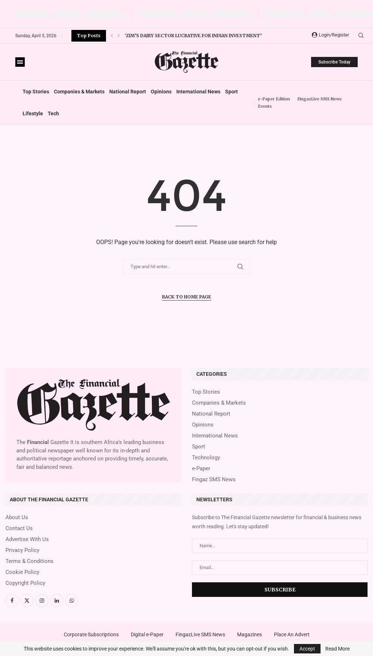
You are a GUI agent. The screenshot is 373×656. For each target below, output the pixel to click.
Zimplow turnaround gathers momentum (179, 35)
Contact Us (19, 528)
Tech (53, 113)
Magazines (249, 634)
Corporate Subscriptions (91, 634)
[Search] (361, 36)
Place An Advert (292, 634)
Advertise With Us (27, 539)
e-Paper (201, 468)
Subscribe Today (334, 62)
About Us (16, 517)
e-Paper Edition (274, 98)
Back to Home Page (186, 297)
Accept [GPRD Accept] (307, 649)
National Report (127, 91)
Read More (337, 648)
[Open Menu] (20, 62)
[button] (112, 36)
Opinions (161, 91)
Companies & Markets (79, 91)
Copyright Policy (25, 583)
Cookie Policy (22, 572)
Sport (231, 91)
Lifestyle (33, 113)
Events (265, 106)
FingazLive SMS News (319, 98)
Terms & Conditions (29, 561)
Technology (206, 457)
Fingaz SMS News (214, 479)
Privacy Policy (22, 550)
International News (198, 91)
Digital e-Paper (147, 634)
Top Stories (36, 91)
